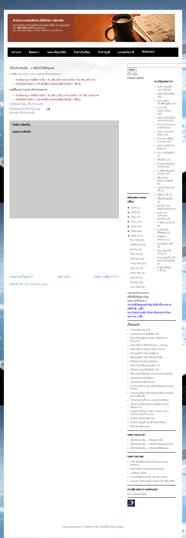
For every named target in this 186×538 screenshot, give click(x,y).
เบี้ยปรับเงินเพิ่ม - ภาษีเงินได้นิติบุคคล (149, 448)
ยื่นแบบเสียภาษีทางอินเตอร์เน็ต (146, 357)
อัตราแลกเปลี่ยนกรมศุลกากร (145, 365)
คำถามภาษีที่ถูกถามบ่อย (165, 140)
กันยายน (135, 254)
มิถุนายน (135, 268)
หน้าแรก (16, 52)
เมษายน (135, 277)
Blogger (119, 526)
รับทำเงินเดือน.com (140, 426)
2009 (134, 231)
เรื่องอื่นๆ (161, 159)
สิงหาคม (135, 258)
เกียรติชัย (26, 108)
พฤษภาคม (136, 272)
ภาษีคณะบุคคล (138, 472)
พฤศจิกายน (136, 244)
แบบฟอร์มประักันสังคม (142, 378)
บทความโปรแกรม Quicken (162, 215)
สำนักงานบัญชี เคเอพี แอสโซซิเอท (148, 422)
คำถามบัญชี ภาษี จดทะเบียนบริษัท (166, 259)
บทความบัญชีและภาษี (164, 88)
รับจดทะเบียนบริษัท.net (142, 418)
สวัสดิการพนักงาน (162, 238)
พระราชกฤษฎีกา (166, 152)
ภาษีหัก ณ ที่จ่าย (165, 222)
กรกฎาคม (136, 263)
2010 (134, 226)
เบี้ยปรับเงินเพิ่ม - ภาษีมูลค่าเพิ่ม (146, 440)
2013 (134, 212)
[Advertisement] (64, 246)
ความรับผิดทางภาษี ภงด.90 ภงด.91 (148, 477)
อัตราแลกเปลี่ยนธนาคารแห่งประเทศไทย (151, 373)
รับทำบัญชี (104, 52)
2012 (134, 216)
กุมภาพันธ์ (136, 287)
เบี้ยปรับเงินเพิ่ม (35, 104)
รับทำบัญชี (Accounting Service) (147, 468)
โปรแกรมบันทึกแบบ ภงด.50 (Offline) (149, 400)
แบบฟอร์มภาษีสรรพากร (142, 382)
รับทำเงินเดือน (82, 52)
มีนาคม (134, 282)
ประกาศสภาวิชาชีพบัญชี (163, 102)
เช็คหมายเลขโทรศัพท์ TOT (144, 369)
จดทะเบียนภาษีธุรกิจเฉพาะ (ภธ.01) (148, 345)
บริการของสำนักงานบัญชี (164, 179)
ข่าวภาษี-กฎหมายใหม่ (164, 109)
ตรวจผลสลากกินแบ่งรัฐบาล (144, 353)
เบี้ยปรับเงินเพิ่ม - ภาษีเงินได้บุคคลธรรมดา (152, 444)
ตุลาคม (134, 249)
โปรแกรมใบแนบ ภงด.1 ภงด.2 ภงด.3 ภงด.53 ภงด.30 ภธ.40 (149, 413)
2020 (134, 207)
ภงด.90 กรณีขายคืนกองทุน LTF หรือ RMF (152, 481)
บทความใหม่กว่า (21, 277)
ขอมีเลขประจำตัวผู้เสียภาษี (144, 334)
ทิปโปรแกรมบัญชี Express (164, 207)
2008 (134, 235)
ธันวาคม (135, 240)
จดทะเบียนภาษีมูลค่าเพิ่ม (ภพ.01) (147, 349)
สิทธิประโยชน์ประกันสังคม (144, 361)
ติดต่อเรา (34, 52)
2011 (134, 221)
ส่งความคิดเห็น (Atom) (36, 284)
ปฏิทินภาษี (162, 194)
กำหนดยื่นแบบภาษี (140, 329)
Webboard (148, 51)
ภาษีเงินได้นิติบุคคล (162, 231)
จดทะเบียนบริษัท (56, 52)
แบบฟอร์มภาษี (126, 52)
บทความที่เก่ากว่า (106, 277)
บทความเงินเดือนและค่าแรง (166, 119)
